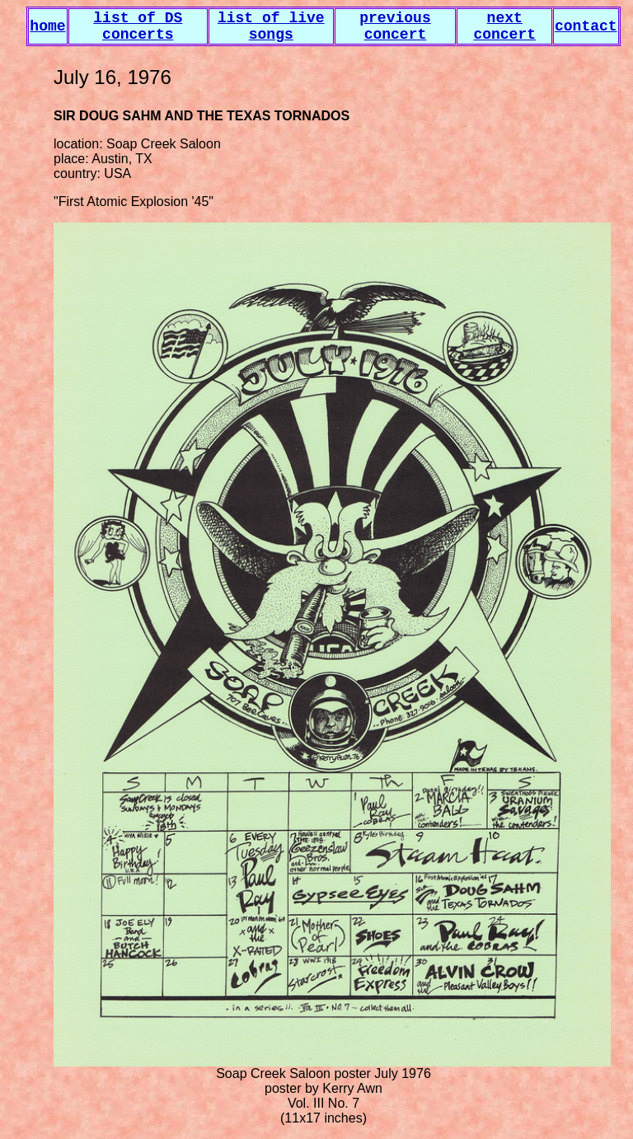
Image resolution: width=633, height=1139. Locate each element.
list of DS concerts (137, 26)
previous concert (394, 26)
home (47, 26)
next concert (504, 26)
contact (586, 26)
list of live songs (271, 26)
